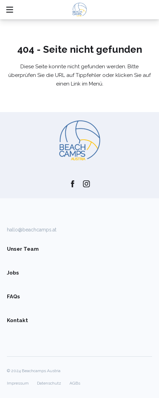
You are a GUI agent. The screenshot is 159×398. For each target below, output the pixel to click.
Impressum (18, 383)
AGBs (74, 383)
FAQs (13, 296)
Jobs (13, 273)
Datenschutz (49, 383)
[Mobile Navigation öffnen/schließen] (9, 9)
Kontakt (17, 320)
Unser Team (23, 249)
